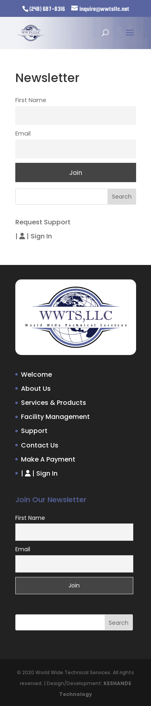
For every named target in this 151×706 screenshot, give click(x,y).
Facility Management (55, 416)
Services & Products (53, 402)
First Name (30, 100)
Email (23, 133)
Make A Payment (48, 459)
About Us (36, 388)
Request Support (42, 222)
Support (34, 430)
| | (33, 236)
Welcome (36, 374)
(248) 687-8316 (47, 8)
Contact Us (39, 445)
